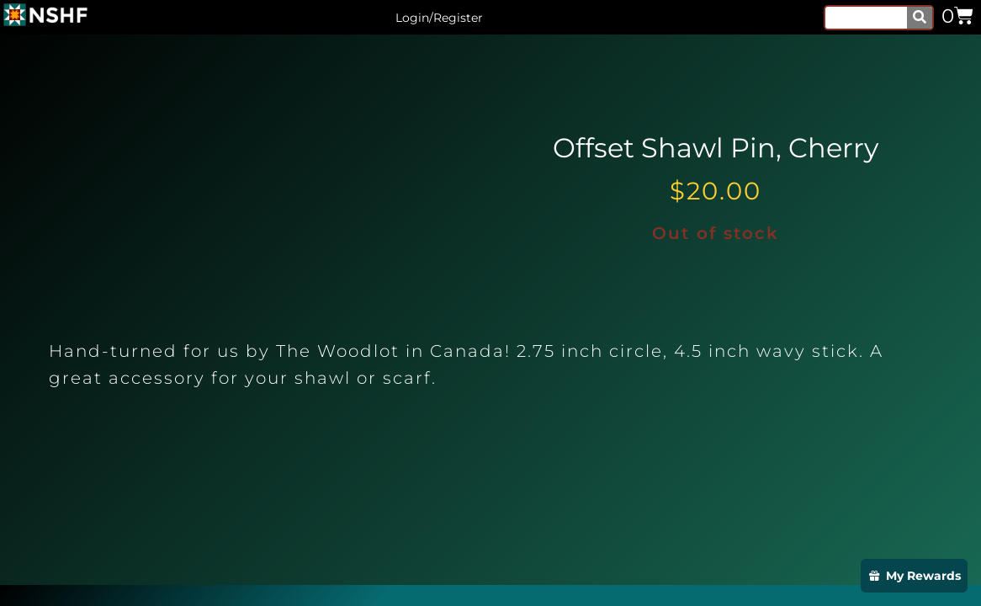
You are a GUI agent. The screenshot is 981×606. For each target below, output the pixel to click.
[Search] (919, 18)
